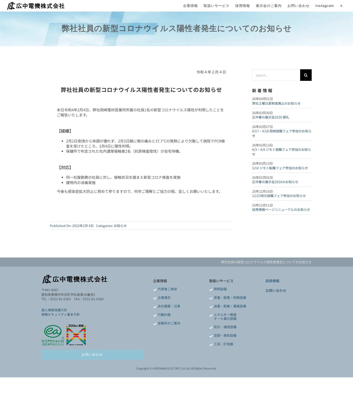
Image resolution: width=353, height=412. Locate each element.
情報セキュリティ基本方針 (60, 314)
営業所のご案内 (169, 323)
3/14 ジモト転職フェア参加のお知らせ (280, 168)
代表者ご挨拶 (167, 289)
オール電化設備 (225, 318)
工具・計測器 (223, 344)
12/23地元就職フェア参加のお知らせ (279, 195)
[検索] (306, 75)
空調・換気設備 (225, 335)
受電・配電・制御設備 (230, 297)
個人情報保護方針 (54, 310)
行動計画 (164, 314)
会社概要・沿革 (169, 306)
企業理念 (164, 297)
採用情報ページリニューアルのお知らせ (281, 209)
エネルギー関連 (225, 314)
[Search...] (276, 75)
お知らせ (120, 225)
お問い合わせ (276, 290)
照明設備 (220, 289)
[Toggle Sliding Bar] (341, 6)
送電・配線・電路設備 (230, 306)
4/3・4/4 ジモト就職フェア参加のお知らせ (281, 151)
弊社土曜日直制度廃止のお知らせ (276, 103)
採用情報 (272, 280)
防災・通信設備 (225, 326)
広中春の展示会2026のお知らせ (275, 181)
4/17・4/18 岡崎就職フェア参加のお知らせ (281, 133)
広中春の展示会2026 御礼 (270, 117)
